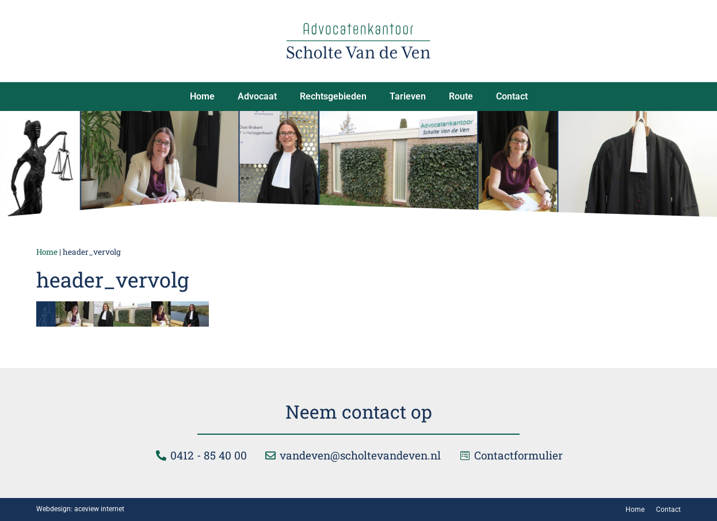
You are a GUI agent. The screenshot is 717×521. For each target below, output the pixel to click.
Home (202, 96)
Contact (512, 96)
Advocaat (257, 96)
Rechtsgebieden (333, 96)
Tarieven (408, 96)
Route (461, 96)
